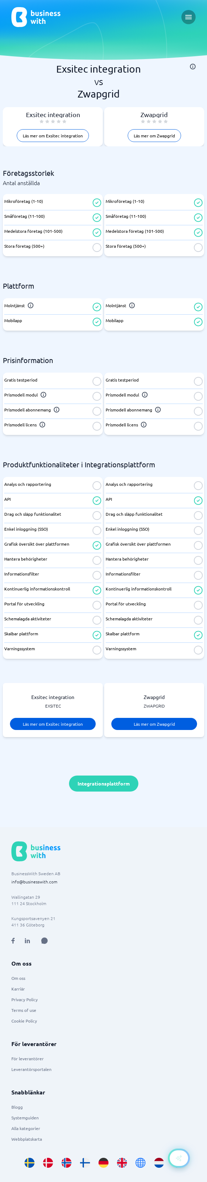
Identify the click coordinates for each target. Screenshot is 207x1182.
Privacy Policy (24, 999)
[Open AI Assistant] (44, 940)
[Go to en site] (140, 1163)
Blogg (17, 1107)
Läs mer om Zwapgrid (154, 135)
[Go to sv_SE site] (29, 1163)
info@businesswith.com (34, 881)
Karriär (18, 989)
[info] (193, 66)
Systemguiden (25, 1117)
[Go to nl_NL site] (159, 1163)
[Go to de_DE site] (103, 1163)
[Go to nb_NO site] (66, 1163)
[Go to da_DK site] (48, 1163)
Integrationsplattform (104, 783)
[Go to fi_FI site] (85, 1163)
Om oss (18, 978)
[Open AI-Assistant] (179, 1158)
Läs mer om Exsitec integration (53, 135)
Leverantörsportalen (31, 1069)
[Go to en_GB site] (122, 1163)
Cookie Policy (24, 1021)
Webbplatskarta (26, 1139)
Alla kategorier (25, 1128)
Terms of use (23, 1010)
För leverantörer (27, 1058)
